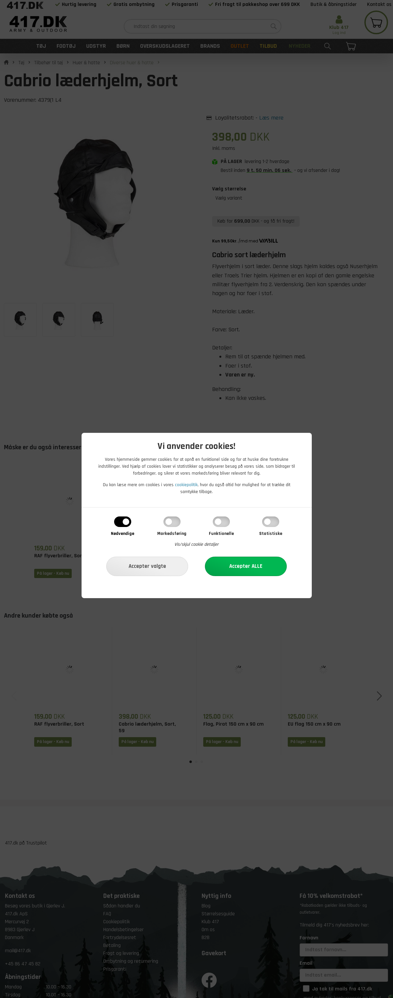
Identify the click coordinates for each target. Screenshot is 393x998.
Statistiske (270, 534)
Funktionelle (221, 534)
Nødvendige (122, 534)
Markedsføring (171, 534)
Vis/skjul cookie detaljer (196, 544)
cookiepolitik (186, 485)
